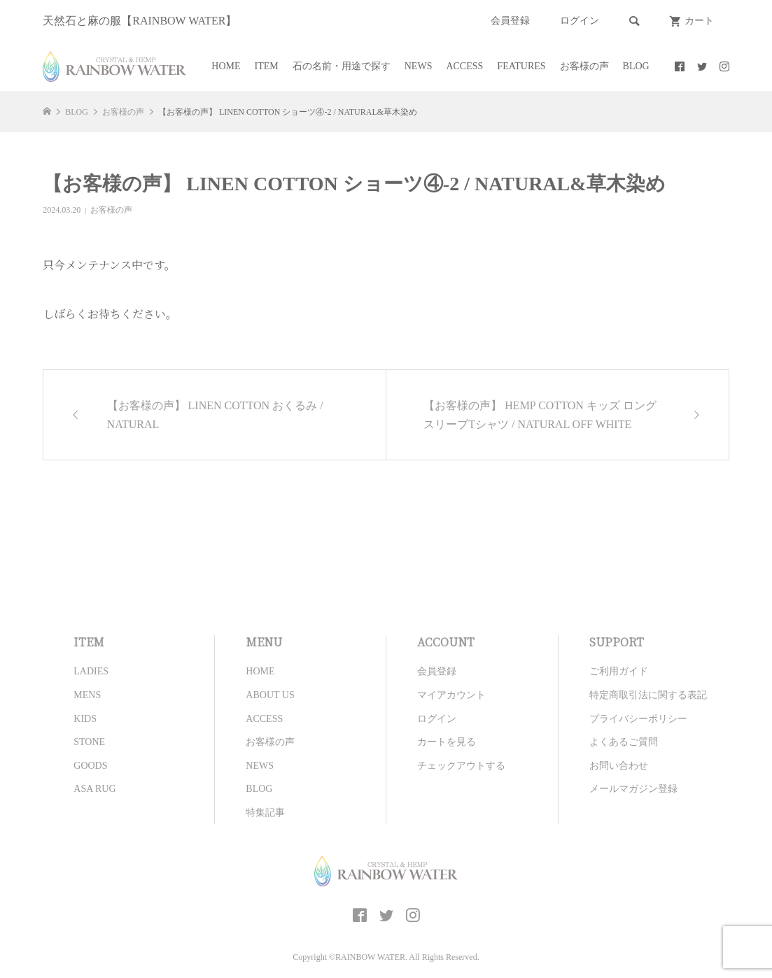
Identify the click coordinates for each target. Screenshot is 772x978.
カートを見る (446, 742)
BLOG (636, 66)
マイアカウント (451, 695)
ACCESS (464, 66)
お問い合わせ (618, 765)
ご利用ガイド (618, 671)
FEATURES (521, 66)
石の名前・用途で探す (342, 66)
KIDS (85, 719)
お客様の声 (584, 66)
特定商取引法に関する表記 (648, 695)
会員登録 (510, 20)
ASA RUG (94, 789)
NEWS (419, 66)
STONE (89, 742)
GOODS (90, 765)
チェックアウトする (461, 765)
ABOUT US (270, 695)
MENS (87, 695)
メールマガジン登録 (633, 789)
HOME (225, 66)
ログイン (579, 20)
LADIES (90, 671)
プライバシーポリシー (638, 719)
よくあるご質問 (623, 742)
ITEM (267, 66)
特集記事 (265, 812)
